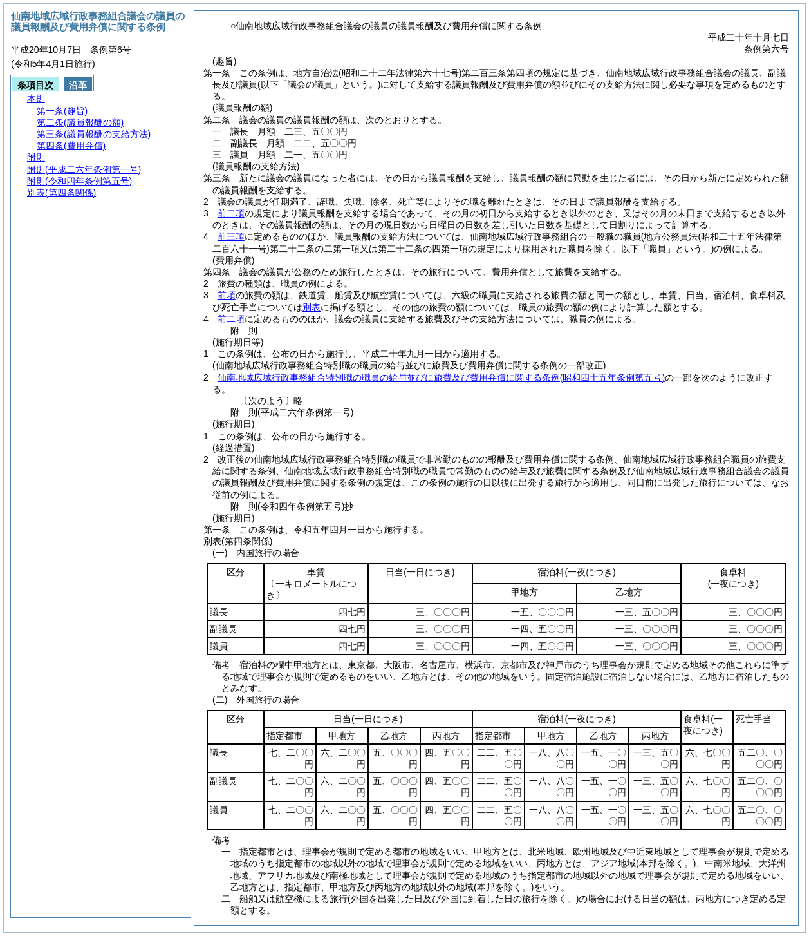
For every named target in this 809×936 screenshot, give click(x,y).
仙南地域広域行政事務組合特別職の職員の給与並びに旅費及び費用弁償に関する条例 (441, 377)
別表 (311, 307)
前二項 (231, 213)
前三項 (231, 236)
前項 (227, 295)
